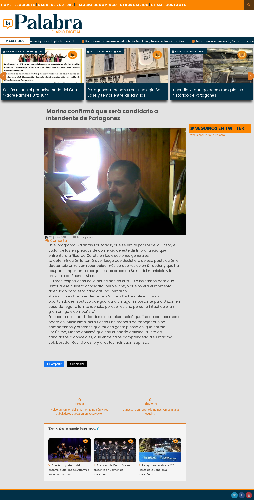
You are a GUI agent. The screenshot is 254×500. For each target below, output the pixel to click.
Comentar (56, 240)
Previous (3, 76)
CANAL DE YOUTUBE (56, 5)
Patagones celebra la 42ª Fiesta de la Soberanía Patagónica (156, 470)
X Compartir (76, 364)
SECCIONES (25, 5)
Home (7, 5)
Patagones (83, 237)
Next (251, 76)
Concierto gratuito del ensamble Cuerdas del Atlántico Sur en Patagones (68, 470)
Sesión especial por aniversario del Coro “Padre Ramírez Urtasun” (41, 92)
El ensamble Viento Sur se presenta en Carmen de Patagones (112, 470)
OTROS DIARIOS (135, 5)
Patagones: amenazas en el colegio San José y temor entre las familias (136, 41)
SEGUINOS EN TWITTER (217, 128)
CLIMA (158, 5)
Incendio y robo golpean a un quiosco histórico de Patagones (207, 92)
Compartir (54, 364)
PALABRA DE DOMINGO (97, 5)
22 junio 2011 (55, 237)
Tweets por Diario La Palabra (207, 135)
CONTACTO (176, 5)
